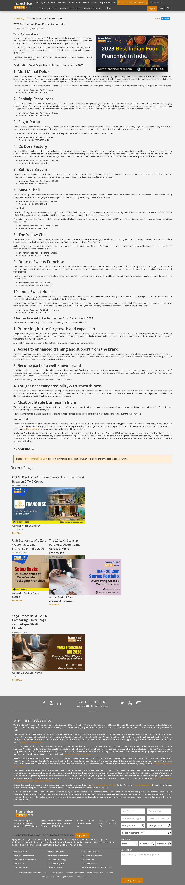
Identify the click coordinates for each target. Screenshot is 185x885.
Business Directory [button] (57, 2)
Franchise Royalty (55, 863)
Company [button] (40, 2)
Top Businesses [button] (107, 2)
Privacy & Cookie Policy (75, 873)
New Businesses (90, 2)
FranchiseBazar (32, 429)
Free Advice (18, 863)
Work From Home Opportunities (96, 867)
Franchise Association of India (30, 873)
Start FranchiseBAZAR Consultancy (132, 2)
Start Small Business (90, 851)
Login (161, 8)
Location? (125, 838)
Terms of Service (57, 873)
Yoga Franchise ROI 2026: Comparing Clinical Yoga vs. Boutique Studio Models (30, 622)
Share (157, 18)
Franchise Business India (24, 859)
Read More (17, 533)
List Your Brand (157, 2)
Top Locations (74, 2)
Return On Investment (57, 855)
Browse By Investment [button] (70, 8)
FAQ (45, 873)
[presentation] (141, 872)
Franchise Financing (56, 859)
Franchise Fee (87, 859)
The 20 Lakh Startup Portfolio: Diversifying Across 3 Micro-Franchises (64, 546)
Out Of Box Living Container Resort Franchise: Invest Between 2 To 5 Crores (48, 479)
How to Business (20, 851)
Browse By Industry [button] (48, 8)
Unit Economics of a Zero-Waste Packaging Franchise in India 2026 (29, 544)
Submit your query (131, 880)
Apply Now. (82, 835)
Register (152, 8)
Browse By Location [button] (93, 8)
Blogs (108, 8)
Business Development (23, 855)
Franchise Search (89, 863)
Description (126, 849)
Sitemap (110, 873)
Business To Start (55, 851)
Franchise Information (91, 855)
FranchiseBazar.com (38, 459)
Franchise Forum (21, 867)
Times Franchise (54, 867)
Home (16, 18)
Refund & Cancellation (95, 873)
